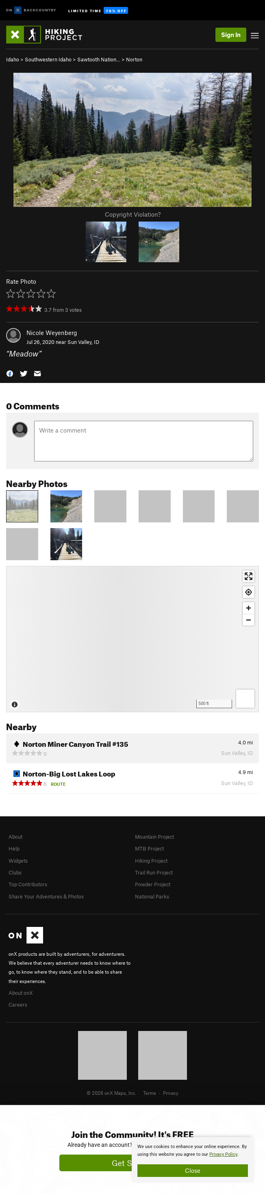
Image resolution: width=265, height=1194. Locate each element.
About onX (21, 993)
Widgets (18, 860)
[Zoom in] (248, 608)
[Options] (245, 698)
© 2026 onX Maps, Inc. (111, 1093)
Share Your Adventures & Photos (46, 896)
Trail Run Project (154, 872)
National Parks (152, 896)
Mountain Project (154, 836)
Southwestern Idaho (48, 59)
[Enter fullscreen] (248, 576)
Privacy (170, 1093)
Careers (18, 1004)
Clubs (15, 872)
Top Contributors (28, 884)
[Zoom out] (248, 620)
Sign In (231, 34)
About (15, 836)
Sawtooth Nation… (98, 59)
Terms (149, 1093)
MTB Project (149, 848)
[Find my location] (248, 592)
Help (14, 848)
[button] (9, 372)
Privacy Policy (223, 1154)
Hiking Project (151, 860)
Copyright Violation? (133, 214)
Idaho (12, 59)
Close (192, 1170)
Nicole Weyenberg (51, 332)
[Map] (132, 639)
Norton (134, 59)
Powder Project (152, 884)
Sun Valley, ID (83, 342)
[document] (192, 1160)
